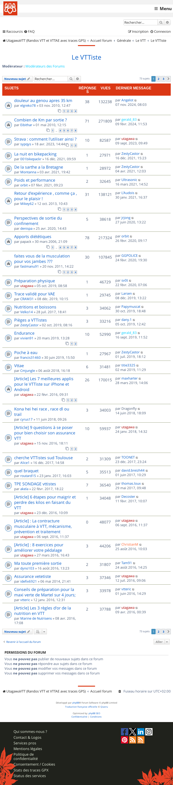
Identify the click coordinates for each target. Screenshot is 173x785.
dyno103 (27, 568)
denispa (26, 228)
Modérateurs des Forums (45, 66)
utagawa (127, 138)
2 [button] (158, 79)
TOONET (128, 457)
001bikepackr (30, 159)
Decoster (128, 496)
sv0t (124, 280)
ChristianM (129, 544)
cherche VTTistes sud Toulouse (43, 457)
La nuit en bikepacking (35, 154)
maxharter (129, 378)
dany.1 (126, 319)
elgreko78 (28, 105)
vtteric (25, 599)
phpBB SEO (94, 713)
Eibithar (26, 125)
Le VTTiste (86, 57)
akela (24, 488)
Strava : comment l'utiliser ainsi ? (45, 139)
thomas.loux (131, 483)
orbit (24, 185)
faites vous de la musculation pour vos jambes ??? (42, 258)
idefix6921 (28, 581)
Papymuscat (130, 306)
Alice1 (25, 462)
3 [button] (163, 79)
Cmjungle (27, 370)
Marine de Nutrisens (36, 618)
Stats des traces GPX (31, 770)
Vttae (19, 365)
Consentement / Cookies (34, 764)
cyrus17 (26, 419)
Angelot (127, 100)
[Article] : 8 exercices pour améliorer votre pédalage (38, 547)
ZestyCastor (130, 153)
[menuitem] (29, 31)
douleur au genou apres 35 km (43, 100)
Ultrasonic (129, 179)
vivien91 (27, 338)
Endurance (24, 333)
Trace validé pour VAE (34, 293)
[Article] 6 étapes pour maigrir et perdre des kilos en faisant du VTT (45, 502)
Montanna (28, 172)
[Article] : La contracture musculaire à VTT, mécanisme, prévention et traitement (43, 526)
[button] (168, 78)
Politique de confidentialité (26, 756)
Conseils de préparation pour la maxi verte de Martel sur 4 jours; (45, 592)
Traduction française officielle (81, 706)
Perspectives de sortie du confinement (38, 220)
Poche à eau (25, 352)
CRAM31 (27, 298)
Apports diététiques (32, 236)
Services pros (25, 743)
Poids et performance (34, 180)
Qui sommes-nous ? (30, 731)
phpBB (75, 702)
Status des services (30, 776)
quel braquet (26, 470)
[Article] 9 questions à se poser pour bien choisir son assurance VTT (44, 433)
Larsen (126, 293)
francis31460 (30, 357)
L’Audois (127, 192)
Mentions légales (28, 749)
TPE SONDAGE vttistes (35, 483)
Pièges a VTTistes (30, 320)
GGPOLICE (129, 255)
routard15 (28, 475)
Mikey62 (27, 203)
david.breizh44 (133, 470)
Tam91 (126, 562)
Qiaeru (104, 706)
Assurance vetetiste (32, 576)
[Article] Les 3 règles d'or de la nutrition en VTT (42, 610)
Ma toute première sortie (37, 563)
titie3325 (128, 365)
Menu (166, 8)
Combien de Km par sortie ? (40, 120)
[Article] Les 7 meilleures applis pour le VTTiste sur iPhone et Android (43, 384)
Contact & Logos (27, 737)
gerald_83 (129, 119)
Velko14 (26, 312)
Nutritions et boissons (35, 307)
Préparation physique (34, 280)
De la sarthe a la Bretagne (38, 167)
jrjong (125, 217)
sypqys (25, 144)
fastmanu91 (29, 266)
